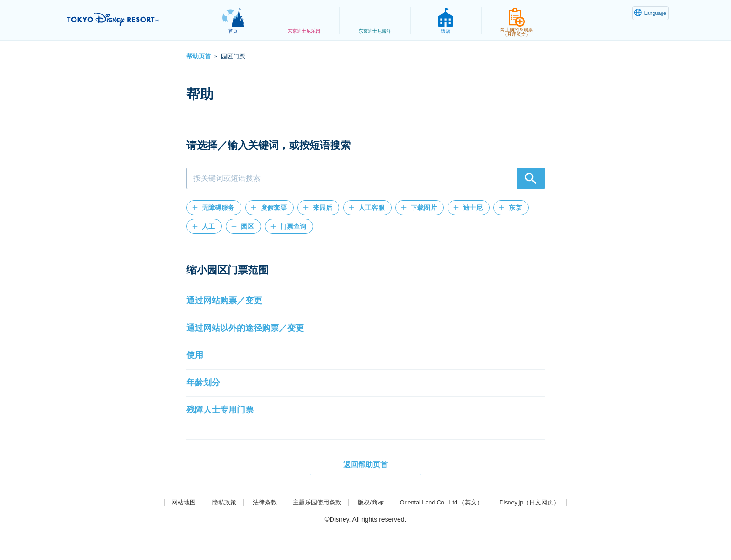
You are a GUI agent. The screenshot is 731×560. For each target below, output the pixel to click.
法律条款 (256, 530)
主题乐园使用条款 (312, 530)
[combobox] (365, 178)
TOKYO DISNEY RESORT (127, 19)
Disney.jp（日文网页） (539, 530)
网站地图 (172, 530)
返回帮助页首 (365, 492)
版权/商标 (368, 530)
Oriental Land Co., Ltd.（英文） (444, 530)
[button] (213, 207)
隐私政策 (214, 530)
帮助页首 (198, 56)
